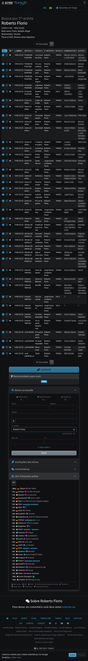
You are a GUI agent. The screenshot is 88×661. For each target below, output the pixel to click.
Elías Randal (69, 353)
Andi (20, 510)
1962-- (18, 332)
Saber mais (16, 657)
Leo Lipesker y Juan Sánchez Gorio (69, 227)
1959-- (18, 270)
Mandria (31, 551)
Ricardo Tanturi (21, 628)
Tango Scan (21, 397)
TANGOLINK (45, 618)
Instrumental (67, 434)
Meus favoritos (44, 397)
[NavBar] (84, 2)
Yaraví (80, 100)
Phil (19, 542)
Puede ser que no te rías (39, 227)
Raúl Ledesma (69, 246)
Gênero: (53, 404)
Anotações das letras (24, 462)
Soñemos (38, 176)
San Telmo (32, 489)
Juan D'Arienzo (79, 628)
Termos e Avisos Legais (44, 642)
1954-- (18, 55)
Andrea (21, 536)
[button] (50, 8)
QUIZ (67, 618)
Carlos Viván (69, 182)
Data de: (14, 438)
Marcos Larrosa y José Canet (82, 57)
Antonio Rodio (69, 240)
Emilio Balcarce (70, 64)
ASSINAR (44, 369)
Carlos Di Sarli (69, 155)
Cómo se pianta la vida (37, 567)
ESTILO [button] (59, 51)
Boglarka (21, 517)
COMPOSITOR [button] (70, 51)
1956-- (18, 91)
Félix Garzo (82, 115)
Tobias (22, 489)
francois (21, 533)
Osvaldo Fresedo (50, 628)
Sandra (22, 580)
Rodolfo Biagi (8, 628)
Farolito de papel (33, 492)
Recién (30, 570)
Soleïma (21, 570)
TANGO (58, 55)
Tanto (37, 353)
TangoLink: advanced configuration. (19, 635)
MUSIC (24, 618)
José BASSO (29, 332)
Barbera (21, 551)
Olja (19, 501)
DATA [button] (18, 51)
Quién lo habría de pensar (38, 517)
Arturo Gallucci (70, 100)
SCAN (33, 618)
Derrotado (39, 128)
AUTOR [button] (81, 51)
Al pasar (31, 558)
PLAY (14, 618)
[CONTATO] (68, 623)
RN (13, 483)
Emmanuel (22, 498)
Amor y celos (35, 498)
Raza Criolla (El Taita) (34, 555)
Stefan (21, 492)
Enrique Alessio (70, 148)
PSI (20, 623)
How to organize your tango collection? (50, 635)
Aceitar (72, 655)
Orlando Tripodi (70, 321)
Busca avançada (22, 390)
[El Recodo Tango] (7, 618)
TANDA (58, 618)
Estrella (38, 285)
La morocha (31, 495)
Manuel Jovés (69, 122)
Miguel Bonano (70, 201)
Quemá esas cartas (38, 94)
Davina (21, 495)
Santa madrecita (32, 539)
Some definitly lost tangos (44, 639)
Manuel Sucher (70, 279)
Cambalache (32, 536)
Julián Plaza (69, 195)
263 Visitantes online (24, 476)
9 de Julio (28, 542)
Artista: (14, 412)
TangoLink (66, 397)
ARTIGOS (78, 618)
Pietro (20, 523)
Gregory (21, 558)
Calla (37, 170)
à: (45, 438)
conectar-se (68, 606)
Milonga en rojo (34, 580)
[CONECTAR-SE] (44, 7)
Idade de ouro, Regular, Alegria (36, 501)
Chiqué (30, 533)
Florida (28, 510)
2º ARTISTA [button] (49, 51)
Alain (20, 529)
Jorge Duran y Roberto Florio (49, 163)
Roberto (21, 567)
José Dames (69, 76)
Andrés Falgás (69, 107)
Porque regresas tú (38, 109)
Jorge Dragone (70, 234)
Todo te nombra (32, 523)
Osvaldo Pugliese (35, 628)
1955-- (18, 64)
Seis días (31, 564)
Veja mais (44, 447)
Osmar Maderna (65, 628)
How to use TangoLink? (63, 631)
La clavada (29, 545)
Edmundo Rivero (70, 161)
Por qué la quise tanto (39, 334)
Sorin (20, 539)
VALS (58, 91)
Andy (20, 555)
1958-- (18, 219)
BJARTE (21, 514)
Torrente (31, 514)
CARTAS (29, 623)
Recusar (82, 655)
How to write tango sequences (40, 631)
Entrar (44, 453)
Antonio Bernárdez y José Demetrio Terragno (82, 133)
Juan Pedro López (80, 94)
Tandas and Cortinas (75, 635)
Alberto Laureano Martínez (82, 203)
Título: (13, 404)
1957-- (18, 176)
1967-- (18, 353)
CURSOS (41, 623)
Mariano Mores (70, 70)
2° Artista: (15, 426)
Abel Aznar (82, 142)
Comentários (20, 469)
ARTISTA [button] (28, 51)
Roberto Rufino (70, 170)
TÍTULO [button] (39, 51)
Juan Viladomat (70, 115)
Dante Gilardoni (70, 259)
